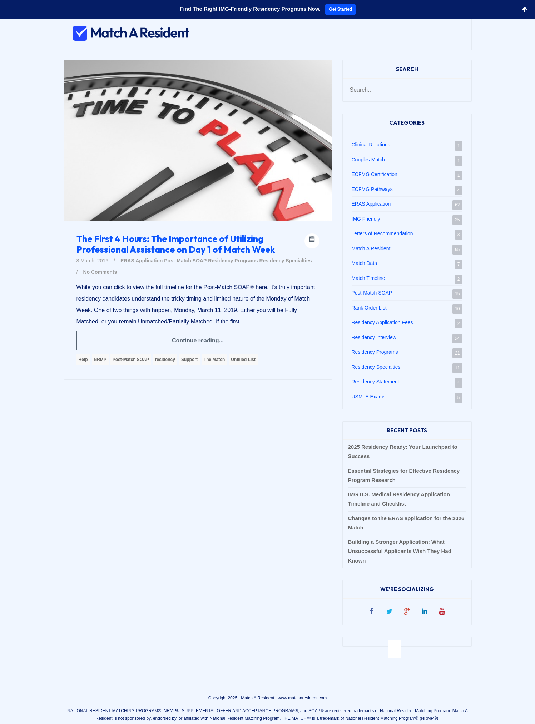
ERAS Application (141, 260)
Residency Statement (375, 381)
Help (83, 359)
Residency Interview (374, 337)
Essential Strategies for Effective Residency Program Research (404, 475)
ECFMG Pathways (372, 189)
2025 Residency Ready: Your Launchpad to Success (402, 451)
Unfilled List (243, 359)
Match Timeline (368, 278)
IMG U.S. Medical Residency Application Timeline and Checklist (399, 499)
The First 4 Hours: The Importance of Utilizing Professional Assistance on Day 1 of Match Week (175, 244)
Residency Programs (233, 260)
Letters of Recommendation (382, 233)
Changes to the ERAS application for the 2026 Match (406, 523)
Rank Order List (369, 308)
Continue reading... (198, 340)
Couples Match (368, 159)
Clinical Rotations (371, 144)
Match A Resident (371, 248)
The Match (214, 359)
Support (189, 359)
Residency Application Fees (382, 322)
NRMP (100, 359)
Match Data (364, 263)
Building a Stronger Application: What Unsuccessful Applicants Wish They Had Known (399, 551)
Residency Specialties (285, 260)
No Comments (100, 272)
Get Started (340, 9)
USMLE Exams (369, 396)
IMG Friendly (366, 219)
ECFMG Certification (374, 174)
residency (165, 359)
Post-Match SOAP (185, 260)
